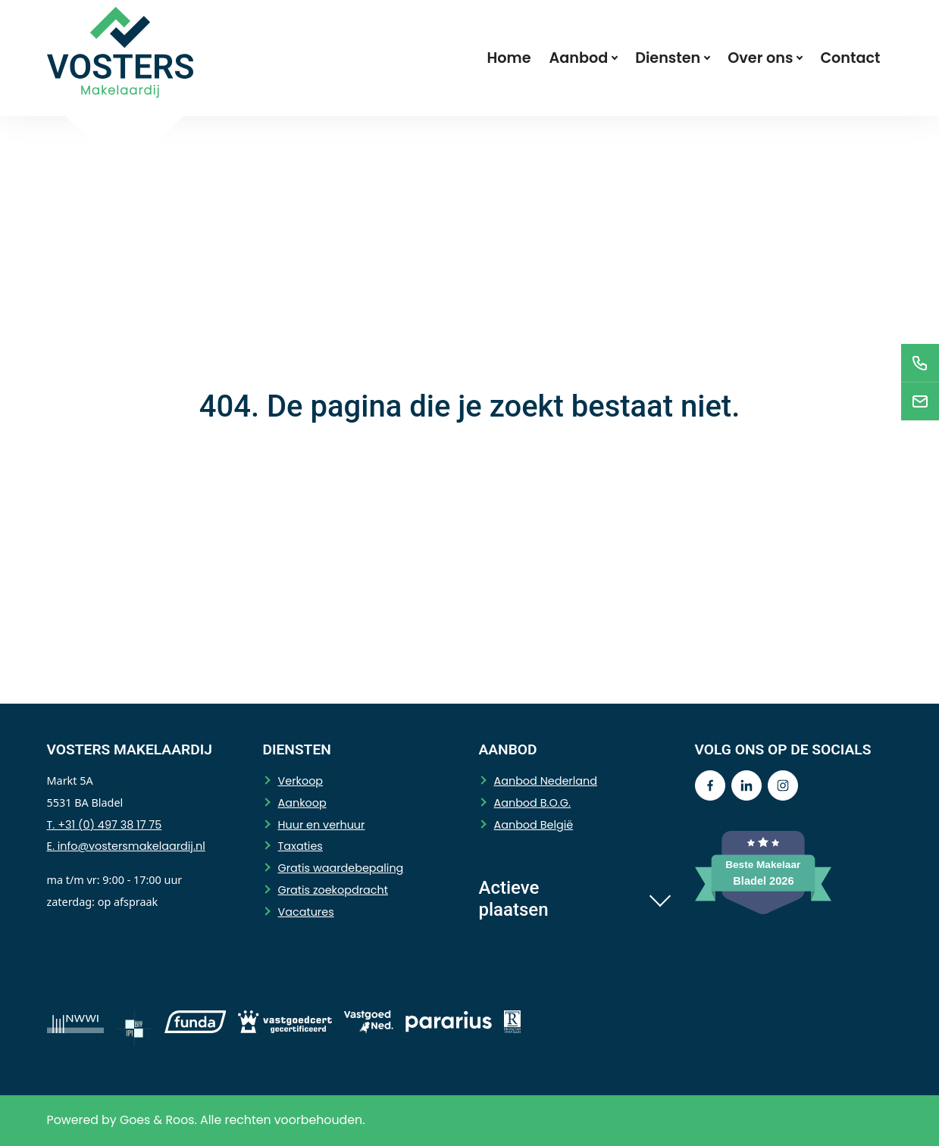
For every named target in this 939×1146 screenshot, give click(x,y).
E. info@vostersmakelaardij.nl (126, 846)
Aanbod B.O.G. (532, 802)
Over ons (760, 58)
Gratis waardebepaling (341, 868)
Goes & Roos (157, 1120)
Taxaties (300, 846)
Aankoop (302, 802)
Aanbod (579, 58)
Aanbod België (534, 824)
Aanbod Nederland (545, 780)
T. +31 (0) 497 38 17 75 (104, 824)
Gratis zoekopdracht (333, 890)
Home (509, 58)
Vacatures (306, 912)
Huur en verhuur (321, 824)
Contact (850, 58)
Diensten (667, 58)
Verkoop (301, 780)
